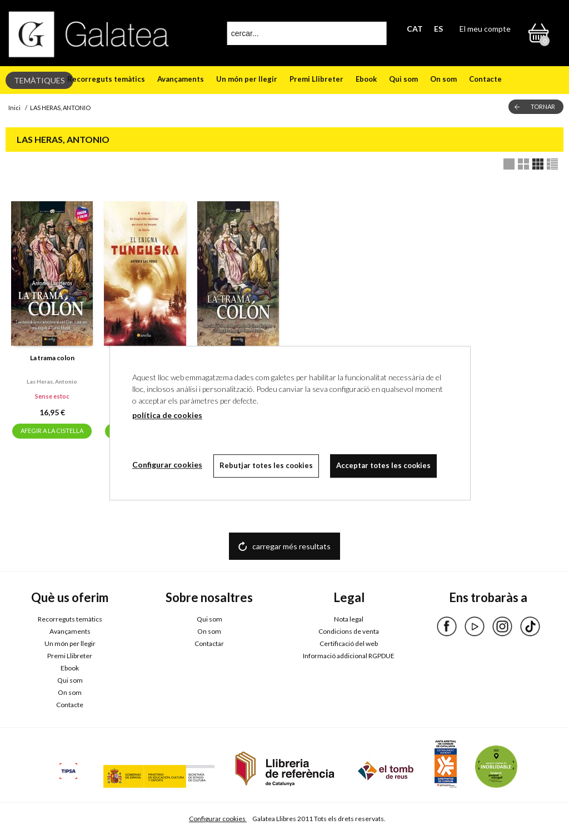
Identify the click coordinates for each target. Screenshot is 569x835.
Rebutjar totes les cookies (266, 465)
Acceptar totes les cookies (383, 465)
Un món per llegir (246, 78)
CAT (415, 28)
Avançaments (180, 78)
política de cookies (167, 415)
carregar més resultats (291, 546)
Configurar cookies (218, 818)
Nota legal (348, 619)
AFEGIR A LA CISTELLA (52, 430)
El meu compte (485, 28)
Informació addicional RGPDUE (349, 656)
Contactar (209, 643)
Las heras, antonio (52, 381)
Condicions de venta (348, 631)
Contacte (485, 78)
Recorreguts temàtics (106, 78)
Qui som (403, 78)
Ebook (366, 78)
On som (443, 78)
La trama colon (52, 358)
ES (438, 28)
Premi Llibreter (316, 78)
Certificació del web (349, 643)
